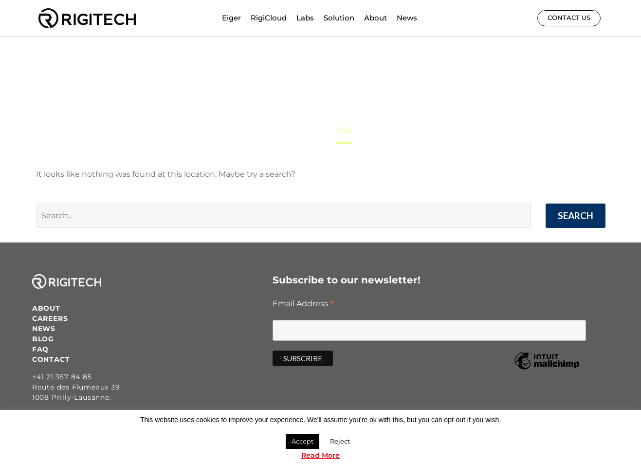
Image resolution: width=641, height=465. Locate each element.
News (407, 17)
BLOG (43, 339)
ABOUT (46, 308)
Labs (305, 17)
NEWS (43, 328)
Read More (320, 455)
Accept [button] (302, 441)
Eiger (231, 17)
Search (575, 215)
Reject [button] (340, 441)
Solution (339, 17)
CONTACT (51, 359)
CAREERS (50, 318)
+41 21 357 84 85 (62, 376)
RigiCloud (269, 17)
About (375, 17)
